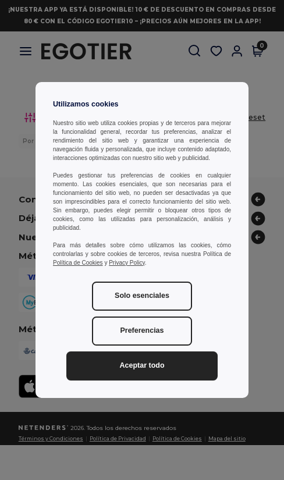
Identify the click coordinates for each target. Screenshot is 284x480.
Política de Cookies (78, 262)
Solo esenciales (142, 295)
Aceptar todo (141, 365)
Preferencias (142, 330)
